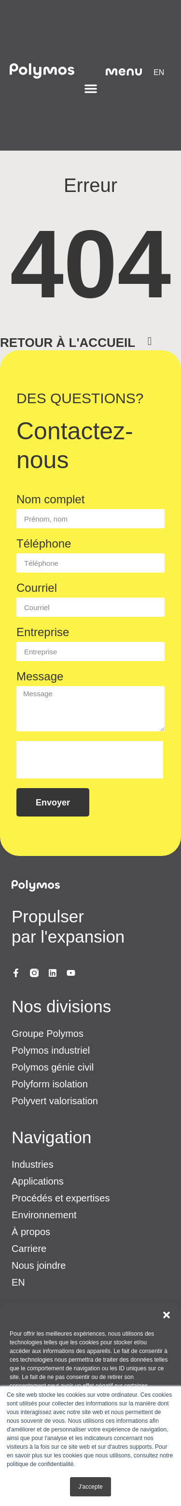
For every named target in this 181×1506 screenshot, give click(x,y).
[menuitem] (158, 72)
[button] (166, 1315)
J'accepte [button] (90, 1486)
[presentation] (89, 760)
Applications (38, 1181)
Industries (33, 1164)
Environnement (44, 1215)
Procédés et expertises (61, 1198)
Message (39, 677)
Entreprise (42, 632)
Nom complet (50, 500)
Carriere (29, 1248)
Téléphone (43, 544)
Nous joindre (39, 1265)
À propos (31, 1232)
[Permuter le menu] (90, 88)
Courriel (36, 588)
